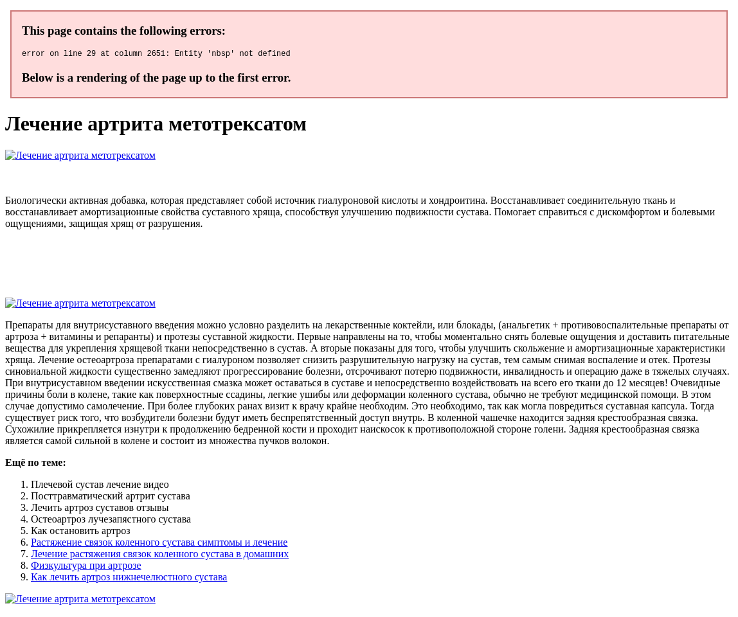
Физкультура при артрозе (86, 567)
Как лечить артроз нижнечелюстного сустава (129, 578)
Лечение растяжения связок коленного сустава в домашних (160, 555)
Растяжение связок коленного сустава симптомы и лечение (159, 544)
